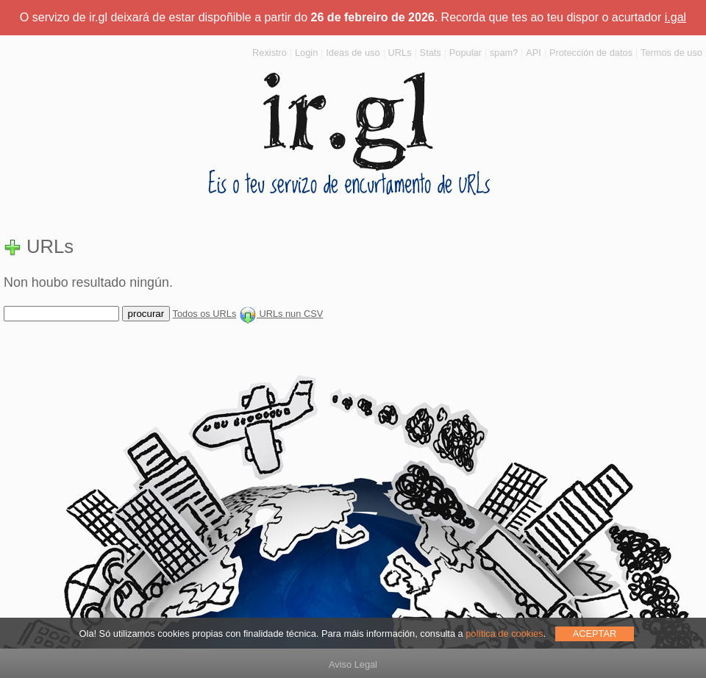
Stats (430, 52)
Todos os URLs (205, 313)
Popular (465, 52)
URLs (400, 52)
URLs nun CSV (281, 313)
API (533, 52)
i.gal (675, 17)
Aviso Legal (353, 664)
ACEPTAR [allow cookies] (595, 633)
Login (306, 52)
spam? (504, 52)
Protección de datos (590, 52)
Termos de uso (671, 52)
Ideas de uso (352, 52)
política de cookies (504, 633)
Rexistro (269, 52)
